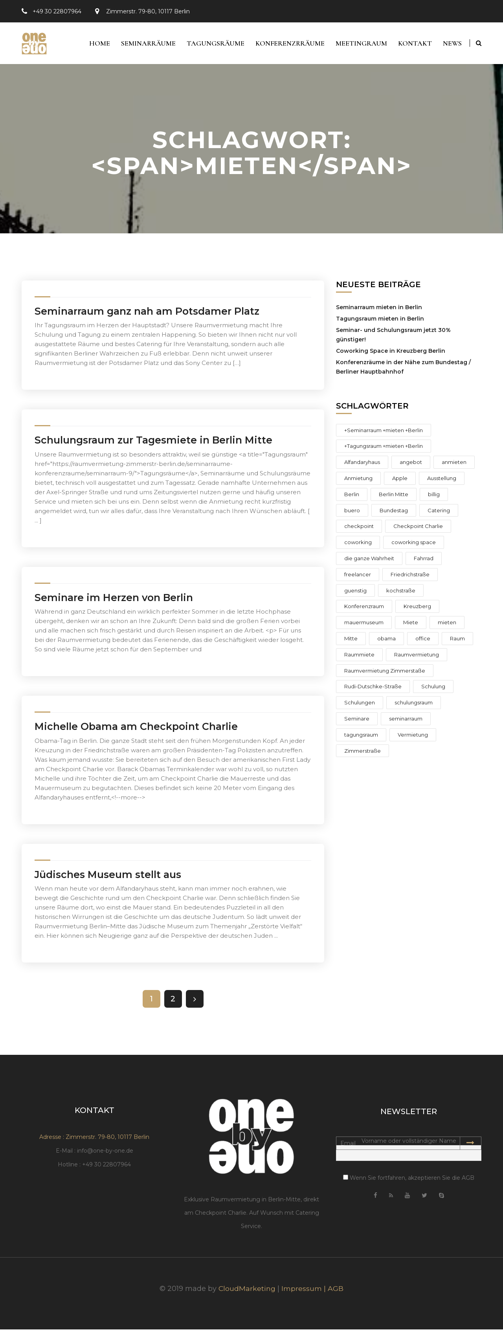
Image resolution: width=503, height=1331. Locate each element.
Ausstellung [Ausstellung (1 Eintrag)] (441, 480)
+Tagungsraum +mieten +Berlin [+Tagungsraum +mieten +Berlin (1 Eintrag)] (383, 448)
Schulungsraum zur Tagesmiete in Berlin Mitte (153, 442)
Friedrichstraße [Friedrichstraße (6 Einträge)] (410, 576)
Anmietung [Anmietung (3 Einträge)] (358, 480)
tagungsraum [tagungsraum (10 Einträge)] (361, 736)
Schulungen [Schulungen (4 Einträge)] (359, 704)
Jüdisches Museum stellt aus (108, 876)
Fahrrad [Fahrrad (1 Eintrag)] (423, 560)
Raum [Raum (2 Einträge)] (457, 640)
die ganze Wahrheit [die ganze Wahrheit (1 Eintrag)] (369, 560)
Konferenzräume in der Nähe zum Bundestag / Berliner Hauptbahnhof (403, 368)
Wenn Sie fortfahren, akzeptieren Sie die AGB (408, 1179)
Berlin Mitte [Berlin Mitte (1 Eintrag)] (393, 496)
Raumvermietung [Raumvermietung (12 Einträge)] (416, 656)
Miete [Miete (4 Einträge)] (410, 624)
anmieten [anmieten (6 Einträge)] (454, 464)
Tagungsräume (212, 44)
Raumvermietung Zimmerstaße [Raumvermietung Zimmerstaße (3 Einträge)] (384, 672)
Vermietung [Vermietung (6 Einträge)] (413, 736)
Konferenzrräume (287, 44)
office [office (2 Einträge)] (422, 640)
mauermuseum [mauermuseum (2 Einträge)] (364, 624)
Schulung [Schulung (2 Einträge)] (433, 688)
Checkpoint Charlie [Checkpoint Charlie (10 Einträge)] (418, 528)
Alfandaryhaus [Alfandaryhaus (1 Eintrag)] (362, 464)
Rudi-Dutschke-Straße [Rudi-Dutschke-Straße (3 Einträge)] (373, 688)
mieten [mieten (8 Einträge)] (447, 624)
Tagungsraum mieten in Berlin (380, 320)
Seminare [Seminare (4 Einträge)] (356, 720)
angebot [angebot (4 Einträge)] (411, 464)
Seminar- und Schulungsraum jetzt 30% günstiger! (393, 336)
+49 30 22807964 (57, 11)
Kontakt (414, 44)
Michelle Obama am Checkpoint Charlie (136, 728)
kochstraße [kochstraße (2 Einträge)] (400, 592)
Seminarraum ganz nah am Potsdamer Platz (147, 313)
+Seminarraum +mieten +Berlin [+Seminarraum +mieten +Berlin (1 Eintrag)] (383, 432)
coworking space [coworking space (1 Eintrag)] (413, 544)
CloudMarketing (247, 1290)
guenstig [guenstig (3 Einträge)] (355, 592)
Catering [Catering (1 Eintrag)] (439, 512)
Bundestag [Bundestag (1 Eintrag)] (394, 512)
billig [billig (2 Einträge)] (434, 496)
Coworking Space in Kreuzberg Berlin (390, 352)
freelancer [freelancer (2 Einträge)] (357, 576)
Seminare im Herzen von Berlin (114, 599)
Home (94, 44)
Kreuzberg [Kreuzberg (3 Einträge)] (417, 608)
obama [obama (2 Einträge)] (386, 640)
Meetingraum (359, 44)
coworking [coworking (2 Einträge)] (358, 544)
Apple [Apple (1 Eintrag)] (400, 480)
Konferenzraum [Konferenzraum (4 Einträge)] (364, 608)
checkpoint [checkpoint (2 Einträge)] (359, 528)
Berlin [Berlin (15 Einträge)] (351, 496)
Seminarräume (144, 44)
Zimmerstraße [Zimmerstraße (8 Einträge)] (362, 752)
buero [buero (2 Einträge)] (352, 512)
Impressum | (305, 1290)
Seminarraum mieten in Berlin (379, 308)
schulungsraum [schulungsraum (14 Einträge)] (414, 704)
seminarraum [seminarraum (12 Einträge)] (405, 720)
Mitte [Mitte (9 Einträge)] (351, 640)
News (452, 44)
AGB (336, 1290)
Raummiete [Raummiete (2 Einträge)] (359, 656)
